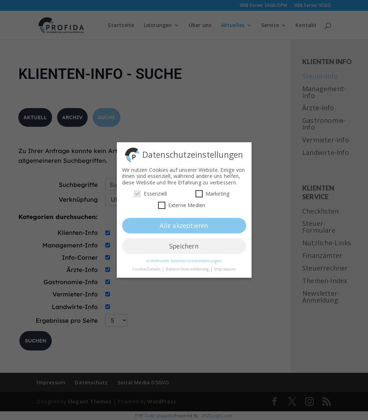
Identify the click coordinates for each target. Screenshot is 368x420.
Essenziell (150, 192)
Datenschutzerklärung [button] (188, 267)
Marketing (213, 192)
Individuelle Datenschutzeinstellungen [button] (183, 259)
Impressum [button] (225, 267)
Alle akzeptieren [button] (184, 224)
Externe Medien (182, 203)
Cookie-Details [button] (146, 267)
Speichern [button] (184, 244)
